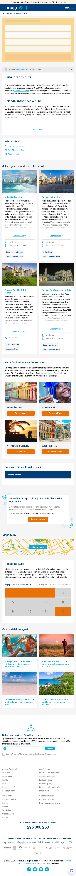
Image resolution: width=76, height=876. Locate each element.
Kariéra (5, 803)
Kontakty (5, 817)
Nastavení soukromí (47, 799)
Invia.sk (69, 861)
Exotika (5, 780)
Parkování (6, 784)
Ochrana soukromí (46, 796)
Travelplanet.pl (30, 863)
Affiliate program (9, 799)
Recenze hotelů (8, 787)
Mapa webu (44, 791)
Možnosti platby (45, 784)
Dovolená (9, 13)
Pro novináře (7, 796)
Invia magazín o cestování (49, 787)
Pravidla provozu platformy (50, 803)
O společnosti (8, 814)
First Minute (18, 13)
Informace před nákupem (49, 773)
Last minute (7, 776)
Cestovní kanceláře (10, 769)
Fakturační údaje (45, 780)
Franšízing (6, 810)
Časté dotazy (44, 769)
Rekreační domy (8, 791)
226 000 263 (38, 827)
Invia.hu (19, 863)
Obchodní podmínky (47, 776)
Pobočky (6, 807)
